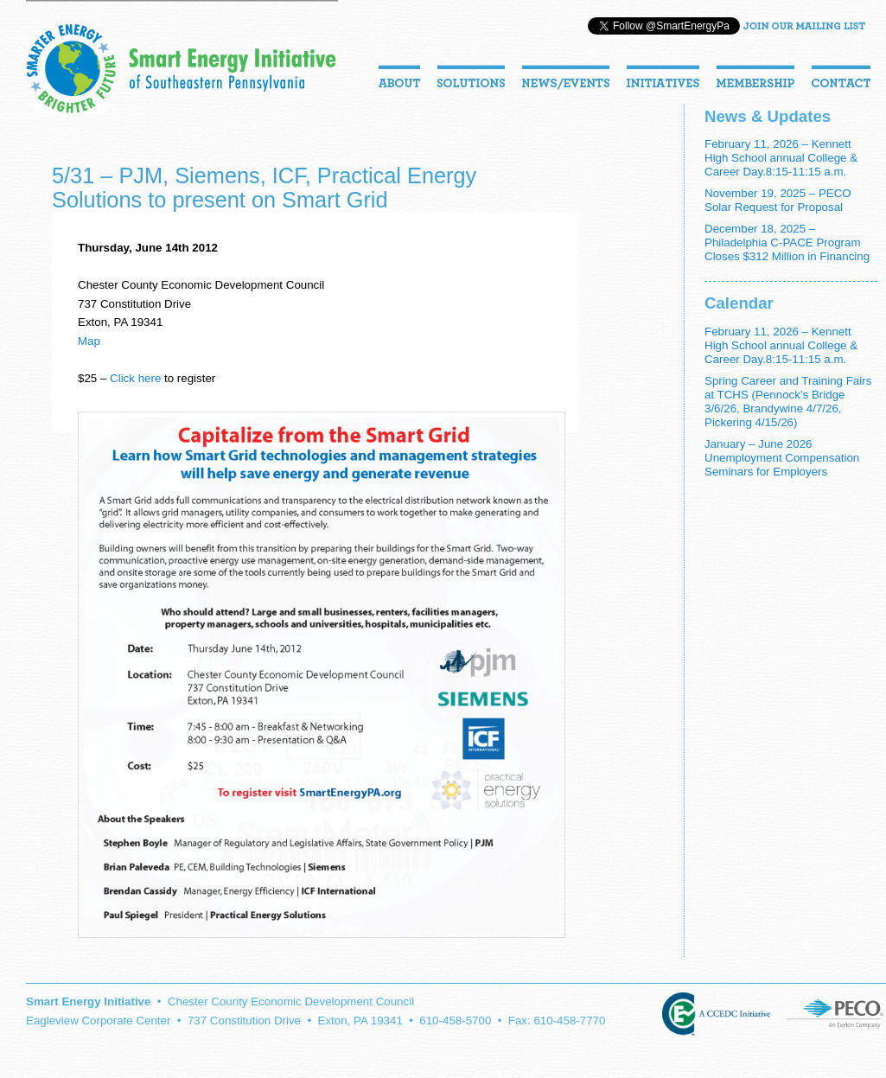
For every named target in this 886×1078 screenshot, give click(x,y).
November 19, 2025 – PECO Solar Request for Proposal (777, 200)
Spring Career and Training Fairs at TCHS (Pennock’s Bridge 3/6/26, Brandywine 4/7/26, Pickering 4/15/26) (787, 401)
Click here (135, 378)
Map (89, 341)
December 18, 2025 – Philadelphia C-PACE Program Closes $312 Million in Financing (787, 242)
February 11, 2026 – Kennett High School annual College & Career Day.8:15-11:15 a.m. (780, 157)
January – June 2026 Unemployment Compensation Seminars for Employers (781, 457)
